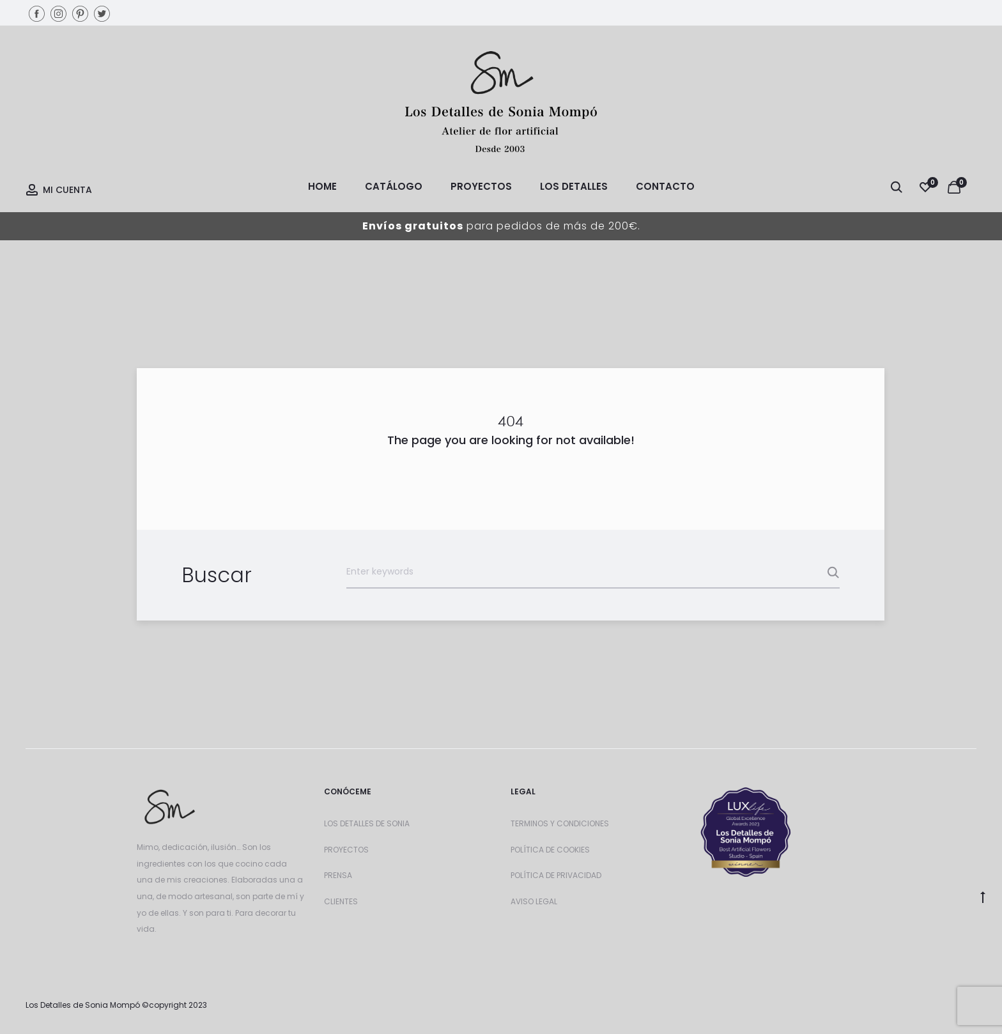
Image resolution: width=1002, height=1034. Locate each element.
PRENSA (338, 875)
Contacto (665, 186)
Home (322, 186)
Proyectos (481, 186)
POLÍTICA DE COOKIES (550, 849)
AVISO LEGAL (534, 901)
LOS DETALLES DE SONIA (367, 823)
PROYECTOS (346, 849)
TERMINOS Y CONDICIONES (560, 823)
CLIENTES (341, 901)
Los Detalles (574, 186)
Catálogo (393, 186)
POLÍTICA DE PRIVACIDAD (556, 875)
